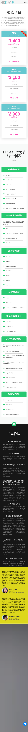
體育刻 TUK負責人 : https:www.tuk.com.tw (14, 619)
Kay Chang (13, 589)
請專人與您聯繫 (14, 98)
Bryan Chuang (14, 616)
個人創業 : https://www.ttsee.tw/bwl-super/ (16, 591)
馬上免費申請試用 (14, 61)
